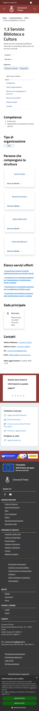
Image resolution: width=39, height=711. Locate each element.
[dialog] (19, 693)
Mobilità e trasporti (11, 554)
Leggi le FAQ (9, 660)
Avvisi (7, 600)
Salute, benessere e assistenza (19, 577)
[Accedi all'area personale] (31, 2)
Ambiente (11, 574)
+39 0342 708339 (23, 346)
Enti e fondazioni (11, 514)
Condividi (8, 55)
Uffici (26, 18)
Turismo (7, 551)
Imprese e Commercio (12, 544)
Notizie (7, 593)
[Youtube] (10, 494)
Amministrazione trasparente (18, 674)
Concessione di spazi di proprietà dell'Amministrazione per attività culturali (19, 272)
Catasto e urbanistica (12, 547)
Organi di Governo (11, 504)
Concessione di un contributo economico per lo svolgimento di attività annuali (19, 287)
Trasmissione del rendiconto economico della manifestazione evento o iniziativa (18, 294)
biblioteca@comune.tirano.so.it (20, 355)
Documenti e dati (11, 524)
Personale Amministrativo (14, 520)
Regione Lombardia (10, 2)
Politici (7, 517)
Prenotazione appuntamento (15, 654)
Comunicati (9, 597)
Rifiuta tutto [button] (19, 703)
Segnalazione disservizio (13, 657)
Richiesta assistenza (12, 664)
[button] (19, 708)
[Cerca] (34, 9)
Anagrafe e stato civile (13, 534)
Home (4, 18)
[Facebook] (5, 494)
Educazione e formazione (17, 564)
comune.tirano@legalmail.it (17, 350)
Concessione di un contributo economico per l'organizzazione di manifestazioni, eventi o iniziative (19, 280)
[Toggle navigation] (4, 9)
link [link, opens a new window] (8, 694)
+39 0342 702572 (25, 342)
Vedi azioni (9, 59)
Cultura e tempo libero (13, 537)
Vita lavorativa (10, 541)
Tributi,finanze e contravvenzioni (20, 571)
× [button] (36, 677)
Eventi (7, 613)
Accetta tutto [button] (19, 698)
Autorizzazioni (13, 581)
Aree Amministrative (12, 507)
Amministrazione (16, 18)
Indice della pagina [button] (13, 76)
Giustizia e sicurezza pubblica (18, 567)
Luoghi (7, 609)
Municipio (15, 313)
